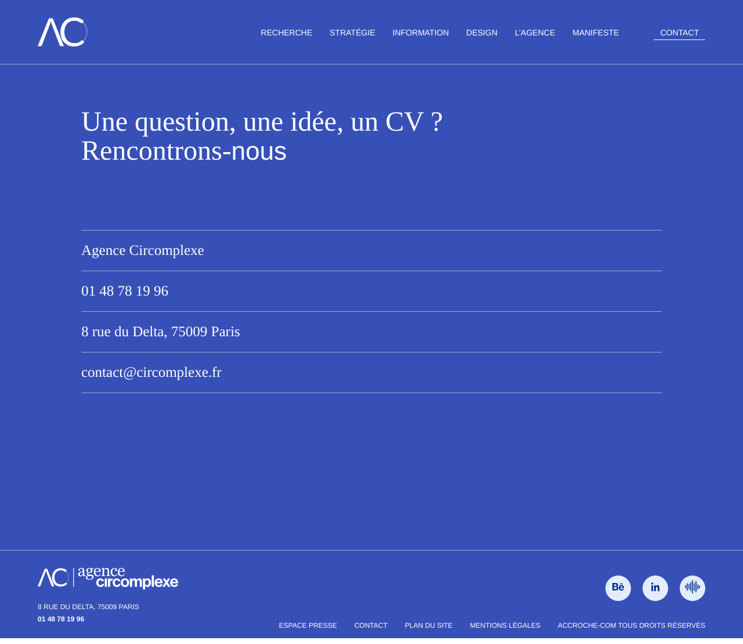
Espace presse (308, 625)
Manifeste (595, 32)
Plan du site (429, 625)
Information (420, 32)
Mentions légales (505, 625)
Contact (679, 32)
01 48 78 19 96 (124, 291)
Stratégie (352, 32)
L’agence (535, 32)
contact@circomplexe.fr (151, 372)
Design (481, 32)
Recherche (286, 32)
